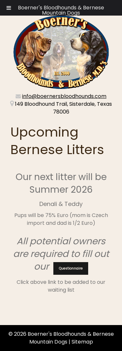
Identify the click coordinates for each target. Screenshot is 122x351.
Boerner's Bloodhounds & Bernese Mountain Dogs (61, 10)
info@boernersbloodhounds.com (64, 96)
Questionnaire (71, 268)
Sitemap (82, 341)
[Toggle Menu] (9, 8)
